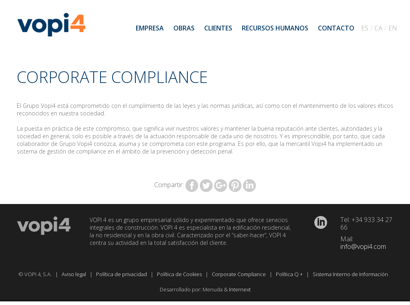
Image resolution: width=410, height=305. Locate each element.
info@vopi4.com (363, 246)
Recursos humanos (275, 28)
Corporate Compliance (239, 274)
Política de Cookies (180, 274)
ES (364, 28)
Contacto (336, 28)
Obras (184, 28)
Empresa (150, 28)
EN (392, 28)
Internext (240, 289)
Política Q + (290, 274)
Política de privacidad (122, 274)
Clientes (218, 28)
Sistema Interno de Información (351, 274)
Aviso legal (74, 274)
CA (378, 28)
